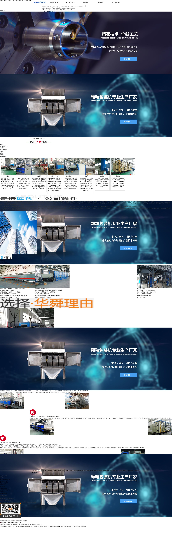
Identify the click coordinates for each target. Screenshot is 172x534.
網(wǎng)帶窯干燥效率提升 (42, 293)
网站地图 (83, 526)
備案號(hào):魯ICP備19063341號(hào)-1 (11, 522)
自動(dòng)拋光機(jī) (47, 470)
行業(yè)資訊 (3, 262)
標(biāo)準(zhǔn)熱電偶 (109, 470)
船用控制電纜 (129, 470)
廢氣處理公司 (61, 470)
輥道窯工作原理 (141, 288)
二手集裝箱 (118, 470)
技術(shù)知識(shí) (5, 263)
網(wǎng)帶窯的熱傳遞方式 (144, 293)
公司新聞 (2, 260)
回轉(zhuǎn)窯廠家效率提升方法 (8, 297)
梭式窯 (1, 154)
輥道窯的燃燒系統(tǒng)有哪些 (43, 297)
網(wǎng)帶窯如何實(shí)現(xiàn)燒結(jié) (147, 292)
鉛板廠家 (55, 470)
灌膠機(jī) (123, 470)
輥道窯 (1, 144)
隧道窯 (1, 147)
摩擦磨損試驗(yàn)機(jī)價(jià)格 (78, 470)
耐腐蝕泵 (36, 472)
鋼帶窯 (1, 153)
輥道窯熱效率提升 (142, 297)
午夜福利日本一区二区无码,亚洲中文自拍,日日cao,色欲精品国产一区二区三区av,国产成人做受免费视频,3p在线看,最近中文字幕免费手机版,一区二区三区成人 (40, 526)
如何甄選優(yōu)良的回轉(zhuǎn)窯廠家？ (11, 292)
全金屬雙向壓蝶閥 (97, 470)
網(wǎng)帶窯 (3, 149)
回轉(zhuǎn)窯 (3, 146)
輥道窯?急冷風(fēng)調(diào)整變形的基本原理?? (12, 288)
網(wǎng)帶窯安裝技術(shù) (7, 290)
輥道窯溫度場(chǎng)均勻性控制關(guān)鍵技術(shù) (13, 295)
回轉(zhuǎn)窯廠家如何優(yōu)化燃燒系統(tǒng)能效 (48, 290)
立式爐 (1, 151)
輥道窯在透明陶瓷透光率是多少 (8, 293)
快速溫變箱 (90, 470)
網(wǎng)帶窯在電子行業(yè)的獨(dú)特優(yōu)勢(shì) (49, 295)
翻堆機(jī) (67, 470)
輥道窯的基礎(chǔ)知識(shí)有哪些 (146, 290)
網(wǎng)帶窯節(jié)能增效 (144, 295)
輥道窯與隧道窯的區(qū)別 (41, 288)
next (3, 10)
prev (1, 10)
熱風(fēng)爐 (3, 156)
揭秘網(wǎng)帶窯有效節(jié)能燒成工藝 (45, 292)
